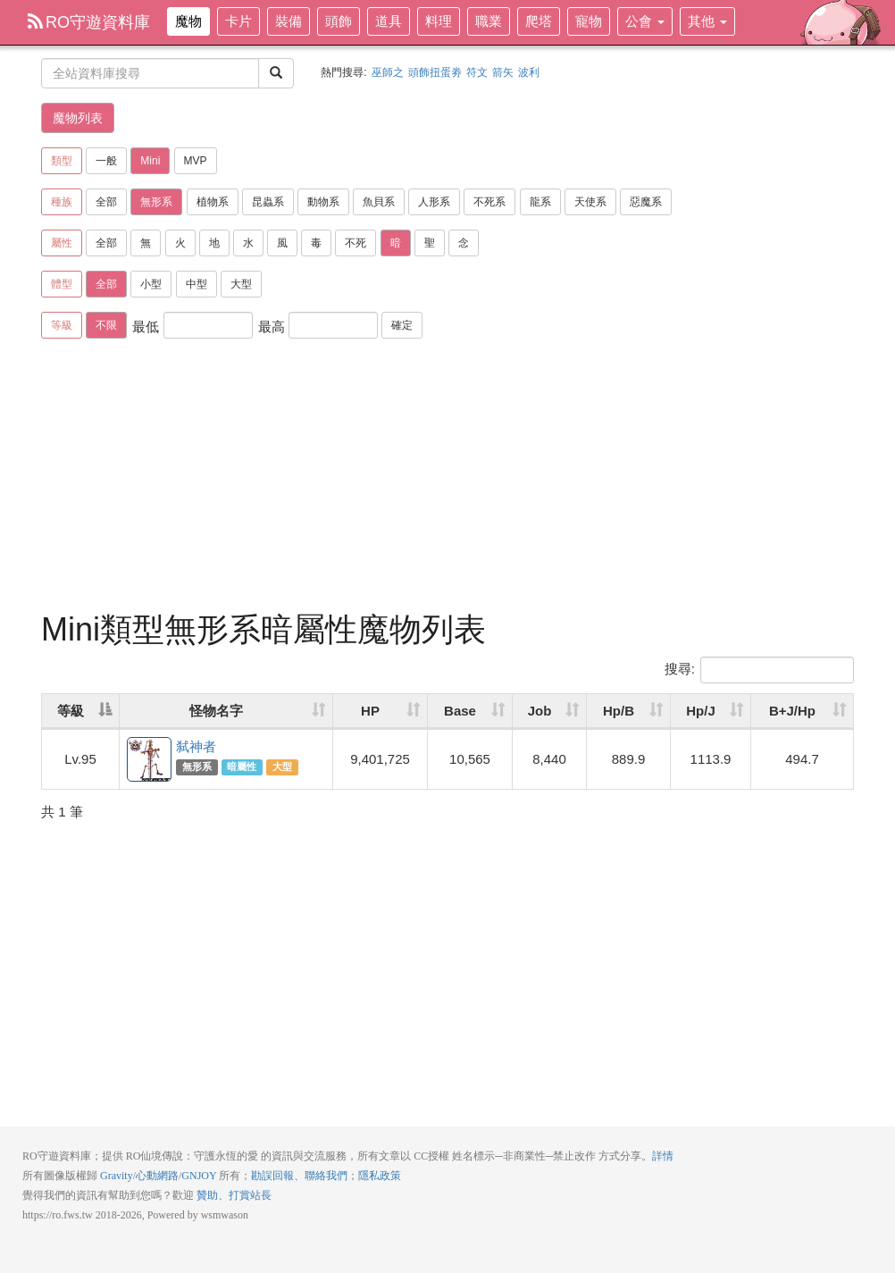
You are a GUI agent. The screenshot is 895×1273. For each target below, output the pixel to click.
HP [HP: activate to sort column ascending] (370, 710)
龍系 (540, 202)
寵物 (588, 21)
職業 (488, 21)
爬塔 (538, 21)
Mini (150, 161)
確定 (402, 325)
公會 (645, 21)
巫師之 (388, 72)
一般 (106, 161)
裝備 (288, 21)
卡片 (238, 21)
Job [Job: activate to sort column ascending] (540, 710)
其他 (707, 21)
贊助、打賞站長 (234, 1195)
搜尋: (759, 670)
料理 (438, 21)
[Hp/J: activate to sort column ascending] (711, 711)
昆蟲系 (268, 202)
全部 (106, 202)
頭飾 (338, 21)
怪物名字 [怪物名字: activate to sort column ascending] (216, 710)
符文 (477, 72)
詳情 (662, 1156)
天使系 (590, 202)
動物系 (323, 202)
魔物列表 (78, 118)
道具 (388, 21)
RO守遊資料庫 (89, 22)
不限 (106, 325)
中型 (196, 284)
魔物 (188, 21)
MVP (195, 161)
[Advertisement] (447, 478)
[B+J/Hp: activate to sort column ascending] (802, 711)
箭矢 (503, 72)
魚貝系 (379, 202)
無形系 (156, 202)
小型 (151, 284)
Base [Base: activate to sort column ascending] (460, 710)
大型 (241, 284)
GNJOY (198, 1175)
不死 (355, 243)
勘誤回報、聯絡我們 (299, 1175)
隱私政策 (379, 1175)
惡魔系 (646, 202)
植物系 (213, 202)
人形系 (434, 202)
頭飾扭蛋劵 (435, 72)
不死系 (489, 202)
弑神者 (150, 760)
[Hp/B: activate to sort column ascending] (629, 711)
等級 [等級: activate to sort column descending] (70, 710)
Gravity (116, 1175)
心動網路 (157, 1175)
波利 (529, 72)
